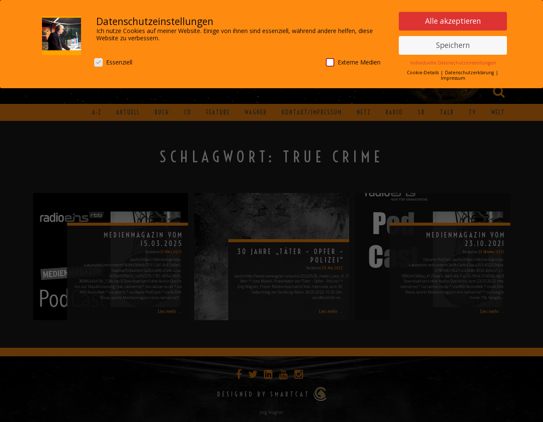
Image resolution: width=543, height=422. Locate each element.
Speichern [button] (453, 44)
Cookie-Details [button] (423, 72)
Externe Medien (353, 62)
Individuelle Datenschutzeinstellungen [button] (453, 62)
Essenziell (113, 62)
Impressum (453, 78)
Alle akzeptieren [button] (453, 20)
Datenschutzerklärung (470, 72)
